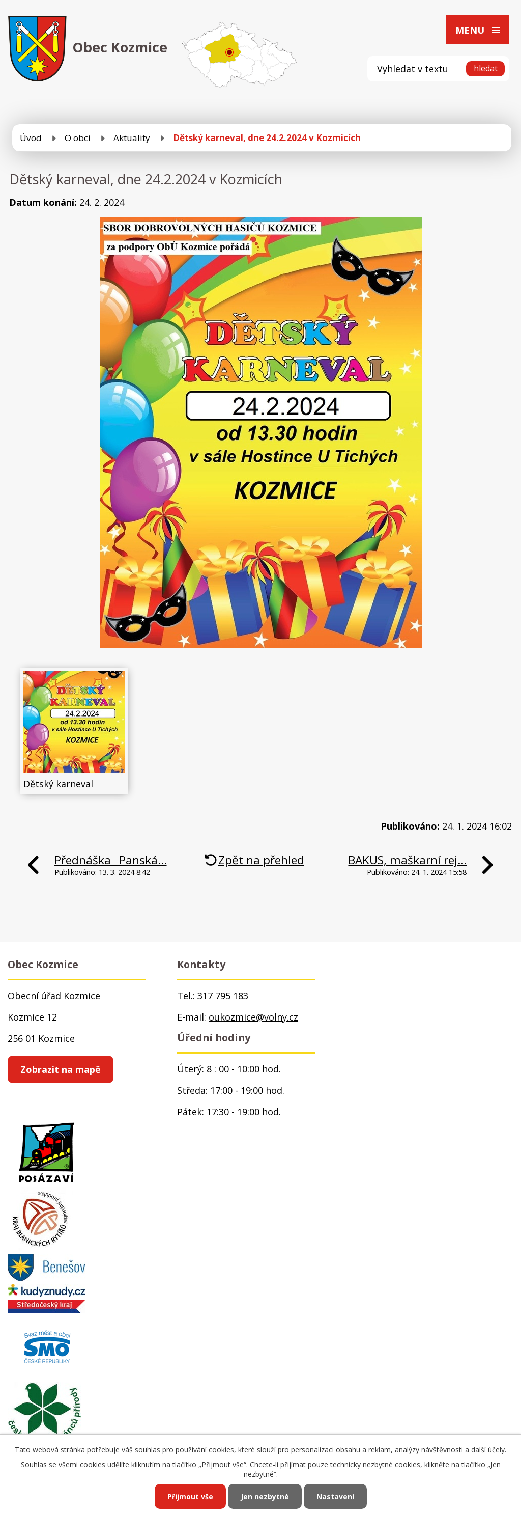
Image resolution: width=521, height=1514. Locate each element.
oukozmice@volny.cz (253, 1017)
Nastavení (335, 1496)
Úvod (31, 138)
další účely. (488, 1449)
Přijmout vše (190, 1496)
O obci (78, 138)
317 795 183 (222, 995)
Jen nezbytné (265, 1496)
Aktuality (131, 138)
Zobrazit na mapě (60, 1069)
